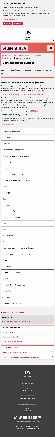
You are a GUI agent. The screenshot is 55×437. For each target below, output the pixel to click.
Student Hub (14, 48)
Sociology (6, 297)
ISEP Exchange (34, 111)
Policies (18, 426)
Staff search (27, 411)
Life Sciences (7, 236)
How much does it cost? (10, 337)
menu (50, 48)
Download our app (21, 421)
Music (4, 260)
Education (6, 168)
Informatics (6, 205)
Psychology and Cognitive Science (15, 285)
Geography (6, 193)
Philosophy (6, 266)
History (5, 199)
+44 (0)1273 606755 (27, 395)
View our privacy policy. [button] (10, 19)
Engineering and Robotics (12, 174)
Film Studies (7, 186)
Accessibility (27, 408)
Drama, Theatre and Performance (15, 156)
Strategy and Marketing (11, 303)
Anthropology (7, 137)
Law (4, 223)
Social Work (7, 291)
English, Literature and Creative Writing (17, 180)
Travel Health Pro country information (15, 352)
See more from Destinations (13, 312)
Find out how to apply (7, 124)
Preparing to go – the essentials (13, 341)
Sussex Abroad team (29, 118)
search (53, 40)
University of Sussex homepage (27, 404)
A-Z (27, 406)
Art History (6, 143)
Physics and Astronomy (11, 272)
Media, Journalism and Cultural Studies (18, 248)
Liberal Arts (7, 229)
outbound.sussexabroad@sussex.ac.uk (18, 321)
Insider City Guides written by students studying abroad (21, 357)
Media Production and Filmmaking (16, 254)
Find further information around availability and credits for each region (22, 94)
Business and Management (13, 150)
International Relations (11, 217)
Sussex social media (33, 421)
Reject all (7, 23)
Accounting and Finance (12, 131)
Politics (5, 278)
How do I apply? (8, 332)
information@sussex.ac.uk (27, 399)
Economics (6, 162)
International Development (13, 211)
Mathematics (7, 242)
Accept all (18, 23)
